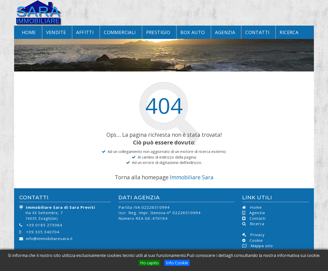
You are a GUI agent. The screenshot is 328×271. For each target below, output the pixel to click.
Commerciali (120, 32)
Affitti (85, 32)
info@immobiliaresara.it (49, 238)
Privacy (255, 234)
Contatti (257, 32)
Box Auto (192, 32)
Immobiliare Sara (191, 177)
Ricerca (289, 32)
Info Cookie (177, 263)
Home (29, 32)
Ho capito (149, 263)
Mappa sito (261, 245)
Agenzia (225, 32)
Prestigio (158, 32)
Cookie (254, 240)
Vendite (56, 32)
